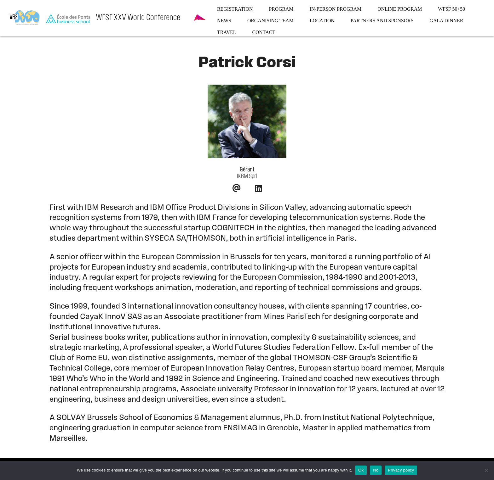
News (224, 20)
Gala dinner (446, 20)
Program (281, 9)
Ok (361, 470)
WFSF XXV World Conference (138, 18)
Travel (226, 32)
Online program (399, 9)
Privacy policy (401, 470)
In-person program (336, 9)
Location (322, 20)
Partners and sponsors (382, 20)
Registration (235, 9)
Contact (263, 32)
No (375, 470)
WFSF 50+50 (451, 9)
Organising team (270, 20)
